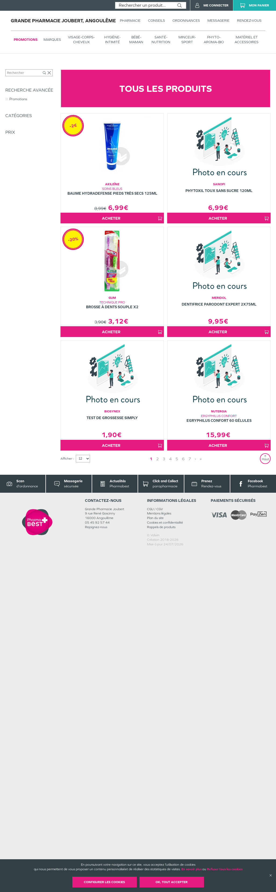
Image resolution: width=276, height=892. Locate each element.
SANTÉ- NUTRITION (161, 39)
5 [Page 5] (176, 799)
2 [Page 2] (157, 799)
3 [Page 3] (164, 799)
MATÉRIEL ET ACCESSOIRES (247, 39)
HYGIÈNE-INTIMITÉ (112, 39)
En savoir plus (191, 869)
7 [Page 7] (189, 799)
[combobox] (144, 5)
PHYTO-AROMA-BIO (214, 39)
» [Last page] (201, 799)
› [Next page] (195, 799)
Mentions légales (159, 854)
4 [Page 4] (170, 799)
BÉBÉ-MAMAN (136, 39)
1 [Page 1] (151, 799)
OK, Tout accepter (172, 882)
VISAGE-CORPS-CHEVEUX (81, 39)
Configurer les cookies (104, 882)
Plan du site (155, 859)
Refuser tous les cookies (224, 869)
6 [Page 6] (183, 799)
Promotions (26, 40)
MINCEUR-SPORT (187, 39)
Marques (52, 40)
